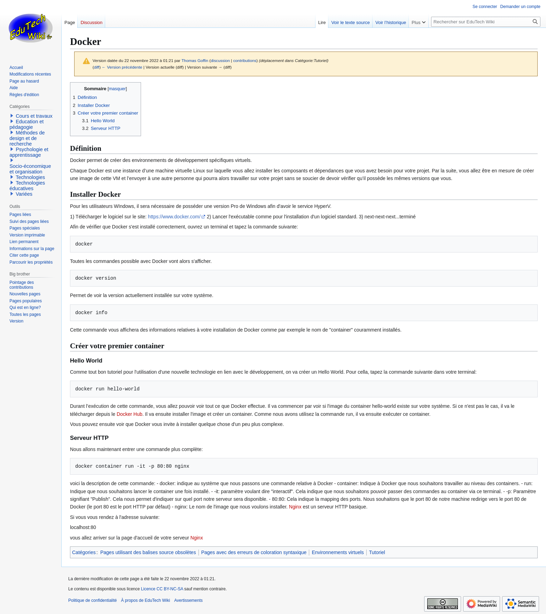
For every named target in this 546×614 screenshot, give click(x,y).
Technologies (30, 177)
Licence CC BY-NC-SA (162, 588)
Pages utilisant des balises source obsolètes (148, 552)
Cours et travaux (34, 116)
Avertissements (188, 600)
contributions (245, 60)
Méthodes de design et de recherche (27, 138)
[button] (11, 115)
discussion (220, 60)
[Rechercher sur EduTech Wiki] (485, 22)
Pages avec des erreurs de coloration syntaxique (254, 552)
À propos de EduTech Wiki (145, 600)
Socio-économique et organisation (30, 168)
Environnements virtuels (338, 552)
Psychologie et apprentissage (28, 152)
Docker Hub (129, 414)
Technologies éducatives (27, 185)
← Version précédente (122, 67)
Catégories (84, 552)
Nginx (295, 507)
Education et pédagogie (26, 124)
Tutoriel (377, 552)
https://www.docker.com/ (174, 216)
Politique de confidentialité (92, 600)
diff (96, 67)
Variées (24, 194)
